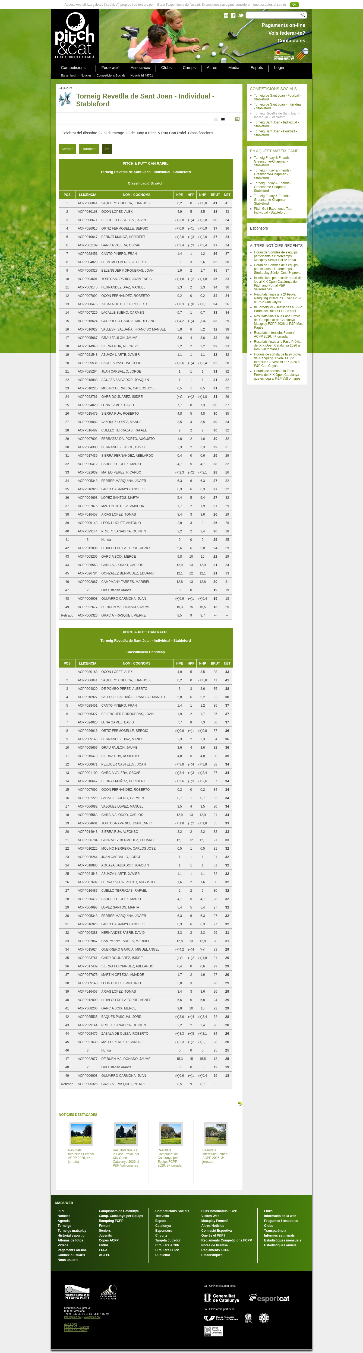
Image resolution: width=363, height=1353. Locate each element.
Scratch (68, 149)
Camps (189, 67)
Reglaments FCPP (215, 1250)
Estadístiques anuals (280, 1245)
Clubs (166, 67)
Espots (257, 67)
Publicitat (162, 1255)
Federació (110, 67)
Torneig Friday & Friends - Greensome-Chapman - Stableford (273, 161)
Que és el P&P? (213, 1235)
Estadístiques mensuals (282, 1240)
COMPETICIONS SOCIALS (273, 89)
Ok (294, 4)
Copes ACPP (109, 1240)
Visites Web (210, 1216)
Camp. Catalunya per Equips (121, 1216)
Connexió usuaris (71, 1255)
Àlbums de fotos (70, 1240)
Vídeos (63, 1245)
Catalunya (163, 1226)
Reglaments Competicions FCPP (226, 1240)
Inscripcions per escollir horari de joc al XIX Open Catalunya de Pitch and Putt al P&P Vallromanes (278, 283)
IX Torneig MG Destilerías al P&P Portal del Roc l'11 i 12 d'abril (278, 309)
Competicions (73, 67)
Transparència (275, 1231)
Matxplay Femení (214, 1221)
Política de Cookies (76, 1330)
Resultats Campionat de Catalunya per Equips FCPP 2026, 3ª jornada (170, 1157)
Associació (140, 67)
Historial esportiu (71, 1235)
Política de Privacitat (76, 1327)
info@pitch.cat (73, 1317)
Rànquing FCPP (111, 1221)
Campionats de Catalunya (119, 1211)
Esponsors (163, 1231)
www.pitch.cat (92, 1317)
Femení (104, 1226)
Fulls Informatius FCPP (219, 1211)
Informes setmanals (279, 1235)
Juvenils (105, 1235)
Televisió (162, 1216)
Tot (107, 149)
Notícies (86, 75)
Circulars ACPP (167, 1245)
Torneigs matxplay (72, 1231)
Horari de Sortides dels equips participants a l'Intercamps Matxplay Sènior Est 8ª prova (276, 256)
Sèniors (105, 1231)
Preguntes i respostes (281, 1221)
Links (268, 1211)
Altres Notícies (212, 1226)
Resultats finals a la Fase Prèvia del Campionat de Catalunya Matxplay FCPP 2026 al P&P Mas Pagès (278, 321)
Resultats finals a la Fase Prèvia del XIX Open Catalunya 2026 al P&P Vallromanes (277, 345)
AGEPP (104, 1255)
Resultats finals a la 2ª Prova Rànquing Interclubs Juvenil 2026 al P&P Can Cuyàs (278, 298)
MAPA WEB (64, 1203)
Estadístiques (212, 1255)
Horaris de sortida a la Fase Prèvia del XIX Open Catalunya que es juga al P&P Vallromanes (277, 374)
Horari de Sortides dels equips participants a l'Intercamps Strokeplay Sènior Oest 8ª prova (277, 269)
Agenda (64, 1221)
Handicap (89, 149)
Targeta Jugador (168, 1240)
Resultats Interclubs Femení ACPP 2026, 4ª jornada (274, 334)
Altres (212, 67)
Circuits (161, 1235)
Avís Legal (70, 1324)
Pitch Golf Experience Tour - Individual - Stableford (274, 210)
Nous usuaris (68, 1260)
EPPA (103, 1250)
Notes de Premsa (214, 1245)
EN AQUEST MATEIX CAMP (274, 151)
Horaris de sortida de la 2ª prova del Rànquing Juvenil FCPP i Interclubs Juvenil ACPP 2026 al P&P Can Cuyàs (277, 360)
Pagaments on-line (72, 1250)
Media (233, 67)
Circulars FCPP (167, 1250)
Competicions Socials (111, 75)
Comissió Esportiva (216, 1231)
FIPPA (103, 1245)
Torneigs (64, 1226)
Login (279, 67)
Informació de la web (280, 1216)
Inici (73, 75)
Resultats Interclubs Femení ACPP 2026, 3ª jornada (216, 1156)
